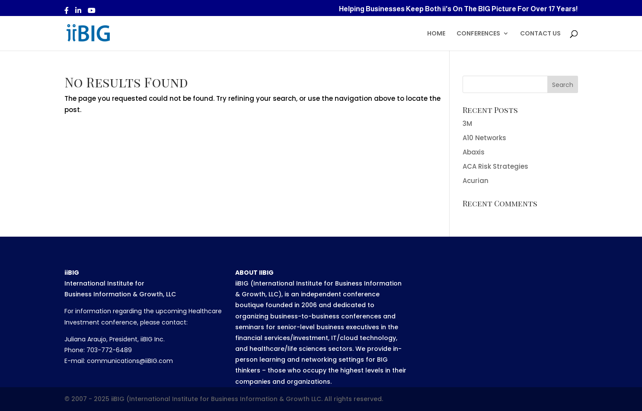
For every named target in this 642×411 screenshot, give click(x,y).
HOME (436, 34)
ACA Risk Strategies (495, 166)
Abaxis (474, 152)
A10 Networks (484, 137)
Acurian (476, 180)
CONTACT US (540, 34)
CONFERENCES (478, 34)
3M (467, 123)
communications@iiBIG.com (130, 360)
